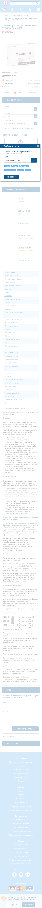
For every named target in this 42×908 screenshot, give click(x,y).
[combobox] (21, 451)
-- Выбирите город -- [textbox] (13, 452)
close (39, 437)
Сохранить (12, 468)
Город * (7, 448)
